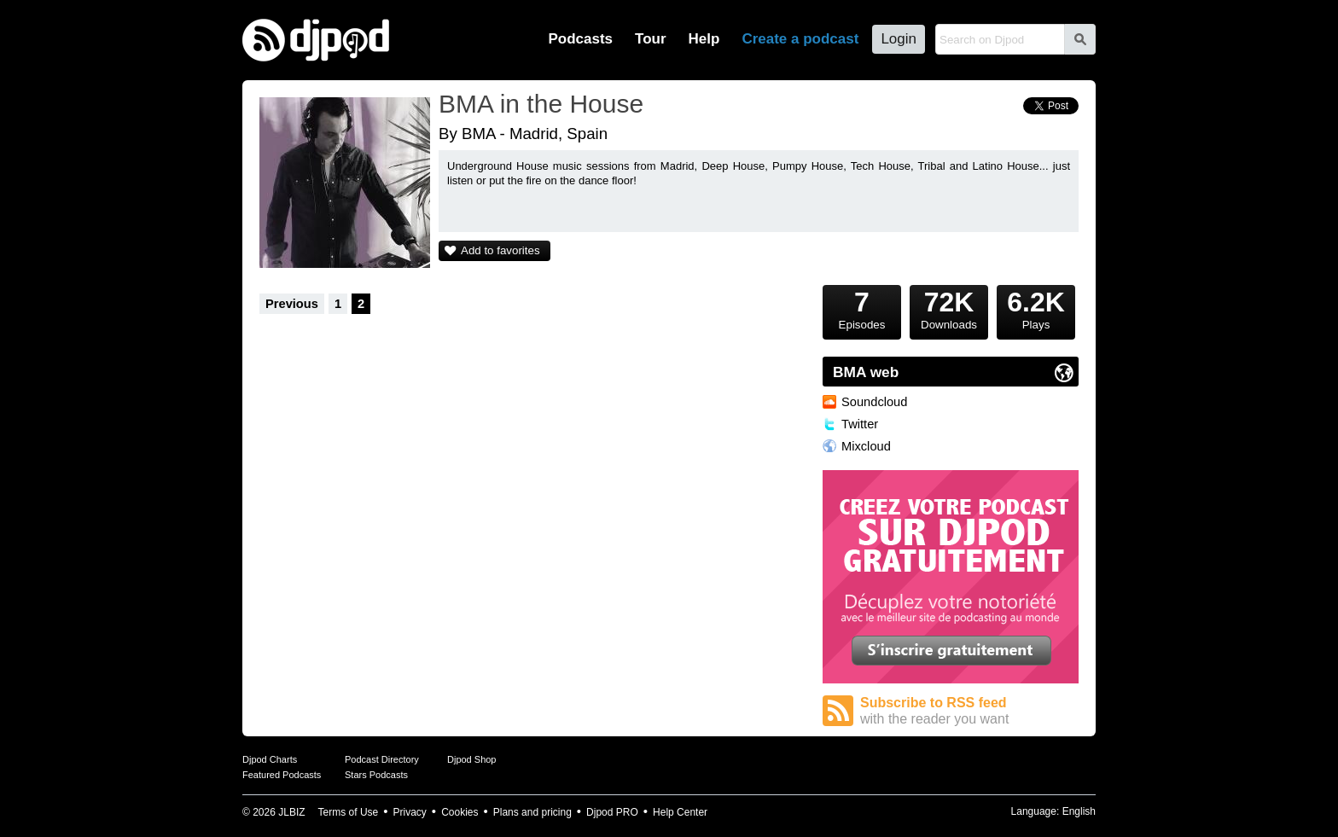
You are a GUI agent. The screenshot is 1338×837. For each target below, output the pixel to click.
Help (704, 39)
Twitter (859, 424)
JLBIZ (291, 812)
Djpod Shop (472, 759)
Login (898, 39)
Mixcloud (866, 446)
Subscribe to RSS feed (969, 711)
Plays (1036, 308)
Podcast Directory (382, 759)
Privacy (410, 812)
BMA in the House (541, 104)
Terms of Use (348, 812)
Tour (650, 39)
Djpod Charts (269, 759)
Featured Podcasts (281, 775)
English (1079, 811)
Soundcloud (874, 402)
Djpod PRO (612, 812)
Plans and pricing (532, 812)
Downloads (949, 308)
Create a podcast (800, 39)
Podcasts (580, 39)
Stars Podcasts (376, 775)
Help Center (680, 812)
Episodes (862, 308)
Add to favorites (500, 250)
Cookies (459, 812)
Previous (291, 304)
